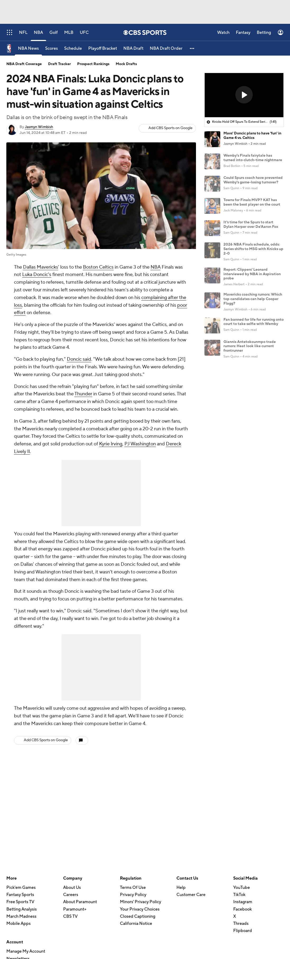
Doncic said (79, 359)
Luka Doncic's (36, 275)
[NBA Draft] (133, 48)
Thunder (83, 394)
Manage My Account (25, 951)
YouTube (241, 887)
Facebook (242, 909)
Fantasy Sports (20, 894)
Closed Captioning (137, 916)
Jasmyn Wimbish (39, 127)
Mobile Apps (18, 923)
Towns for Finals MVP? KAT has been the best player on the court (251, 202)
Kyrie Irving (110, 444)
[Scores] (51, 48)
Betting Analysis (21, 909)
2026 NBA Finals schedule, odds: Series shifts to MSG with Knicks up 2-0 (253, 249)
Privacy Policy (133, 894)
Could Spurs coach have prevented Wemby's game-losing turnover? (253, 180)
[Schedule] (73, 48)
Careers (70, 894)
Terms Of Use (133, 887)
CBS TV (70, 916)
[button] (192, 48)
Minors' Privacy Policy (140, 901)
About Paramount (80, 901)
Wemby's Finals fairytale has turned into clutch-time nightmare (252, 157)
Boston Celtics (98, 267)
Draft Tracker (59, 64)
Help (181, 887)
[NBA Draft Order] (166, 48)
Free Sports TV (20, 901)
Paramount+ (74, 909)
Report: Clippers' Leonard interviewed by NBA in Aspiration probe (252, 274)
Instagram (242, 901)
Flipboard (242, 930)
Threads (241, 923)
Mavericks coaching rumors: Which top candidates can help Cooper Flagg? (252, 299)
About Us (72, 887)
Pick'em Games (21, 887)
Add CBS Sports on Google (170, 128)
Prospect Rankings (93, 64)
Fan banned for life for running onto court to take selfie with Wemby (253, 322)
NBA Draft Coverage (24, 64)
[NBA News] (28, 48)
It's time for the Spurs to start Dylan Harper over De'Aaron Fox (250, 224)
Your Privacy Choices (140, 909)
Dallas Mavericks (40, 267)
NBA (156, 267)
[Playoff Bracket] (102, 48)
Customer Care (190, 894)
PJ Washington (140, 444)
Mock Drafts (126, 64)
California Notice (136, 923)
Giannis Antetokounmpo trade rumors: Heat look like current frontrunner (249, 346)
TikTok (239, 894)
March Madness (21, 916)
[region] (244, 95)
